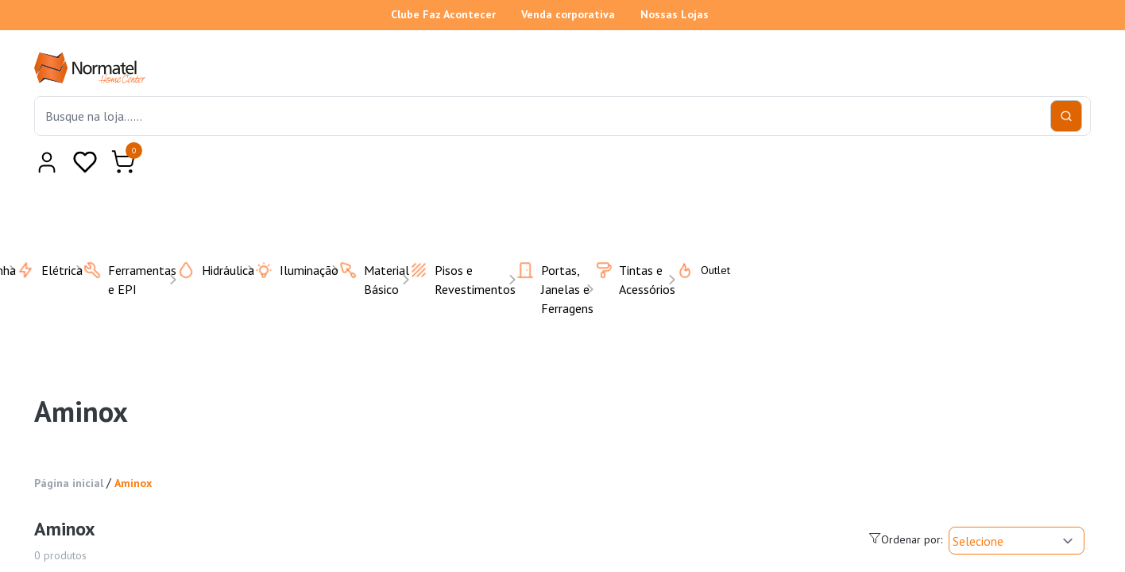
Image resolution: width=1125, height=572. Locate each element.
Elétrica (579, 137)
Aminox (133, 286)
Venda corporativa (568, 14)
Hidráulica (664, 137)
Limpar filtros (150, 458)
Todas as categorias (118, 136)
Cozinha (499, 137)
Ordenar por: (905, 342)
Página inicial (68, 286)
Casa (320, 137)
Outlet (1004, 137)
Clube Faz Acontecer (443, 14)
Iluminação (758, 137)
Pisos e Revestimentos (886, 137)
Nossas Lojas (674, 14)
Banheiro (245, 137)
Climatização (406, 137)
